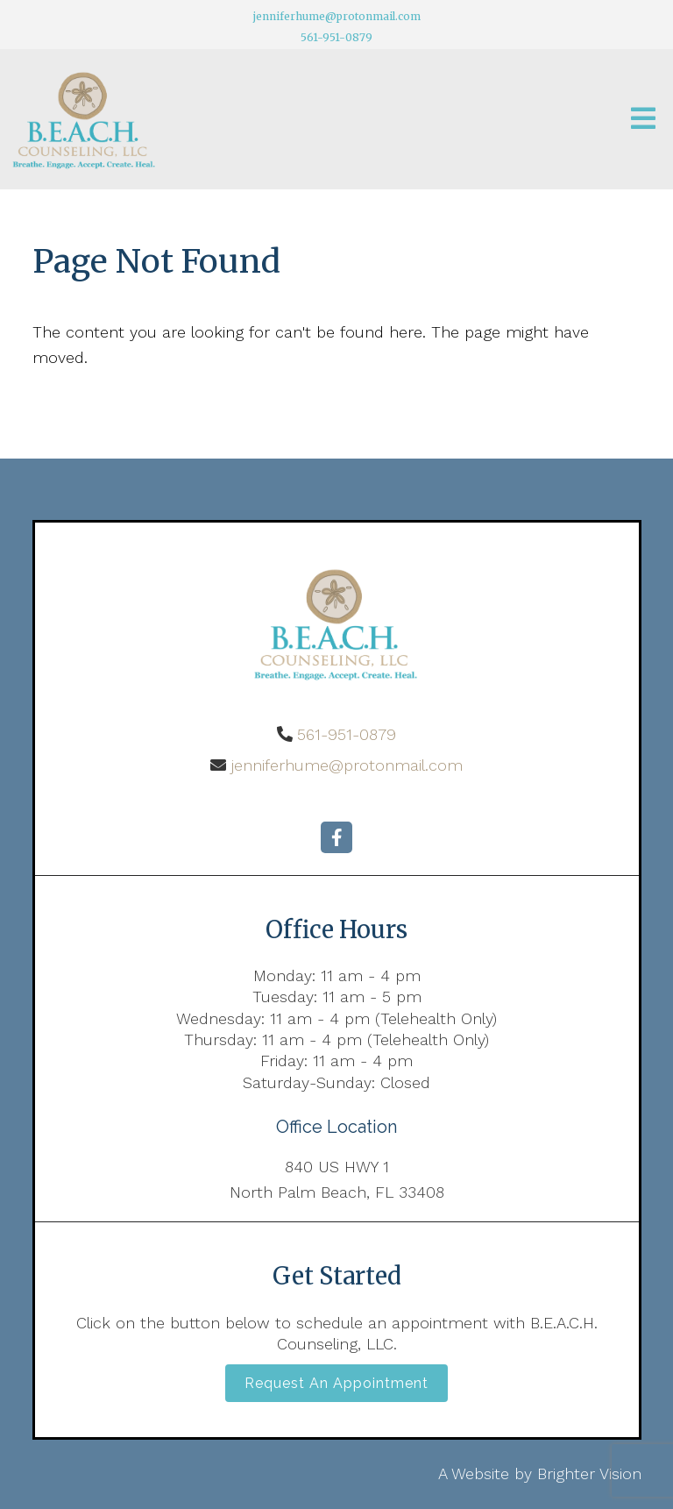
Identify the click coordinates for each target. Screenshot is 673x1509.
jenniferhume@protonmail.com (337, 16)
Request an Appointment (336, 1383)
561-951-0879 (336, 37)
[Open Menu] (643, 119)
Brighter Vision (589, 1473)
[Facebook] (336, 837)
